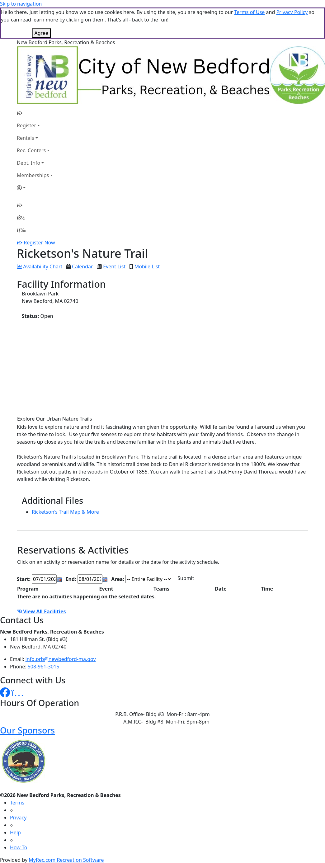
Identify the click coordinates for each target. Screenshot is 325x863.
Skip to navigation (21, 3)
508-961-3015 (43, 666)
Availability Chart (39, 266)
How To (18, 847)
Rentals (25, 137)
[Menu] (21, 230)
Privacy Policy (292, 12)
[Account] (35, 188)
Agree (41, 33)
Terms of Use (249, 12)
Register (26, 125)
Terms (17, 802)
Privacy (18, 817)
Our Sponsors (27, 730)
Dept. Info (28, 162)
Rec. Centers (31, 150)
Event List (114, 266)
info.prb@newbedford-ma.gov (61, 659)
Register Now (39, 242)
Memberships (33, 175)
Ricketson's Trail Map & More (65, 511)
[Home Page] (35, 113)
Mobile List (147, 266)
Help (15, 832)
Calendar (82, 266)
